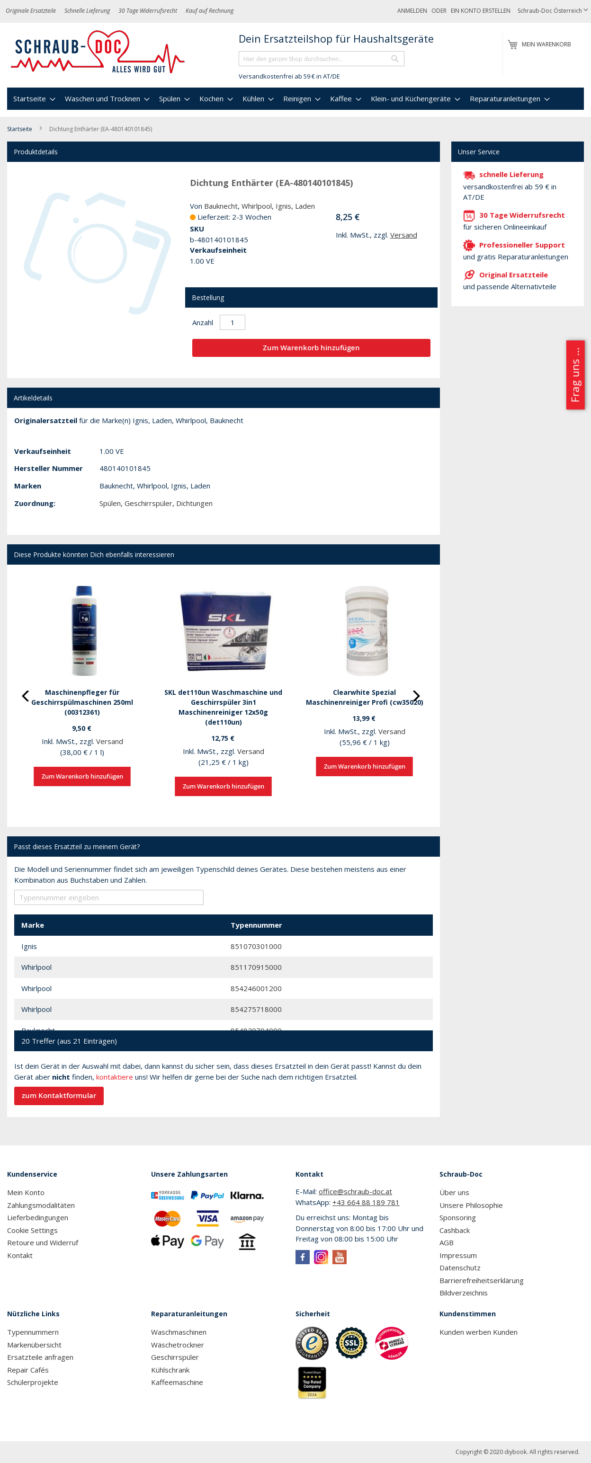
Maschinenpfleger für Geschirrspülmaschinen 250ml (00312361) (82, 702)
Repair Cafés (28, 1369)
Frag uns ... (574, 374)
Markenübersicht (34, 1344)
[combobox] (321, 58)
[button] (553, 11)
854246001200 (256, 988)
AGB (446, 1242)
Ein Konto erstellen (480, 11)
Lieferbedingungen (37, 1217)
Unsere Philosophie (471, 1205)
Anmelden (412, 11)
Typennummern (33, 1332)
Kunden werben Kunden (478, 1332)
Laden (305, 206)
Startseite (19, 129)
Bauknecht (221, 206)
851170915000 (256, 967)
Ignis (283, 206)
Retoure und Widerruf (42, 1242)
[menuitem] (33, 99)
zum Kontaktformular (59, 1095)
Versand (403, 234)
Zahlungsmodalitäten (41, 1205)
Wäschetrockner (177, 1344)
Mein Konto (26, 1192)
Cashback (454, 1230)
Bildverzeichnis (463, 1292)
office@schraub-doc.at (355, 1191)
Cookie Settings (32, 1230)
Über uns (454, 1192)
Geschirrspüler (148, 503)
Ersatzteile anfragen (40, 1357)
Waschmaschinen (178, 1332)
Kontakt (20, 1255)
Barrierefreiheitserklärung (481, 1280)
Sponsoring (457, 1217)
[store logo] (98, 52)
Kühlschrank (170, 1369)
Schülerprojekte (32, 1382)
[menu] (295, 99)
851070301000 (256, 946)
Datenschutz (460, 1267)
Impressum (458, 1255)
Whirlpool (257, 206)
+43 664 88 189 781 (366, 1202)
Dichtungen (194, 503)
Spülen (110, 503)
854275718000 (256, 1009)
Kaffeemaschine (177, 1382)
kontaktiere (114, 1077)
